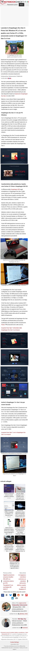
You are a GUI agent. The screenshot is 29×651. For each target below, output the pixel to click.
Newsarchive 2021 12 (6, 634)
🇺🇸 (8, 78)
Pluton (3, 324)
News (21, 4)
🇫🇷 (10, 78)
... (27, 4)
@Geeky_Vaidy (23, 614)
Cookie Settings (14, 642)
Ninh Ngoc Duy (22, 619)
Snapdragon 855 (15, 189)
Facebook (24, 627)
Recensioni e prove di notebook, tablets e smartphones (13, 632)
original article (22, 603)
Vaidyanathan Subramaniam (19, 605)
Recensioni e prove (12, 4)
